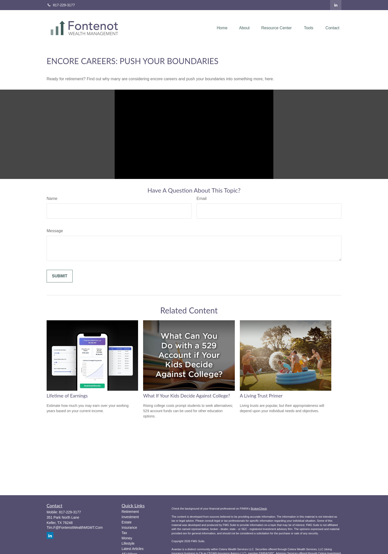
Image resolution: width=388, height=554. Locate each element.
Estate (127, 522)
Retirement (130, 512)
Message (55, 231)
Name (52, 198)
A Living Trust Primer (261, 396)
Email (202, 198)
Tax (124, 533)
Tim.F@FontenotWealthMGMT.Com (75, 527)
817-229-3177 (61, 5)
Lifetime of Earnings (67, 396)
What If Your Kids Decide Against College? (186, 396)
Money (127, 538)
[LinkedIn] (335, 5)
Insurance (129, 527)
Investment (130, 517)
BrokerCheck (259, 508)
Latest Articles (133, 549)
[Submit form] (60, 276)
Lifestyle (128, 543)
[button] (222, 28)
